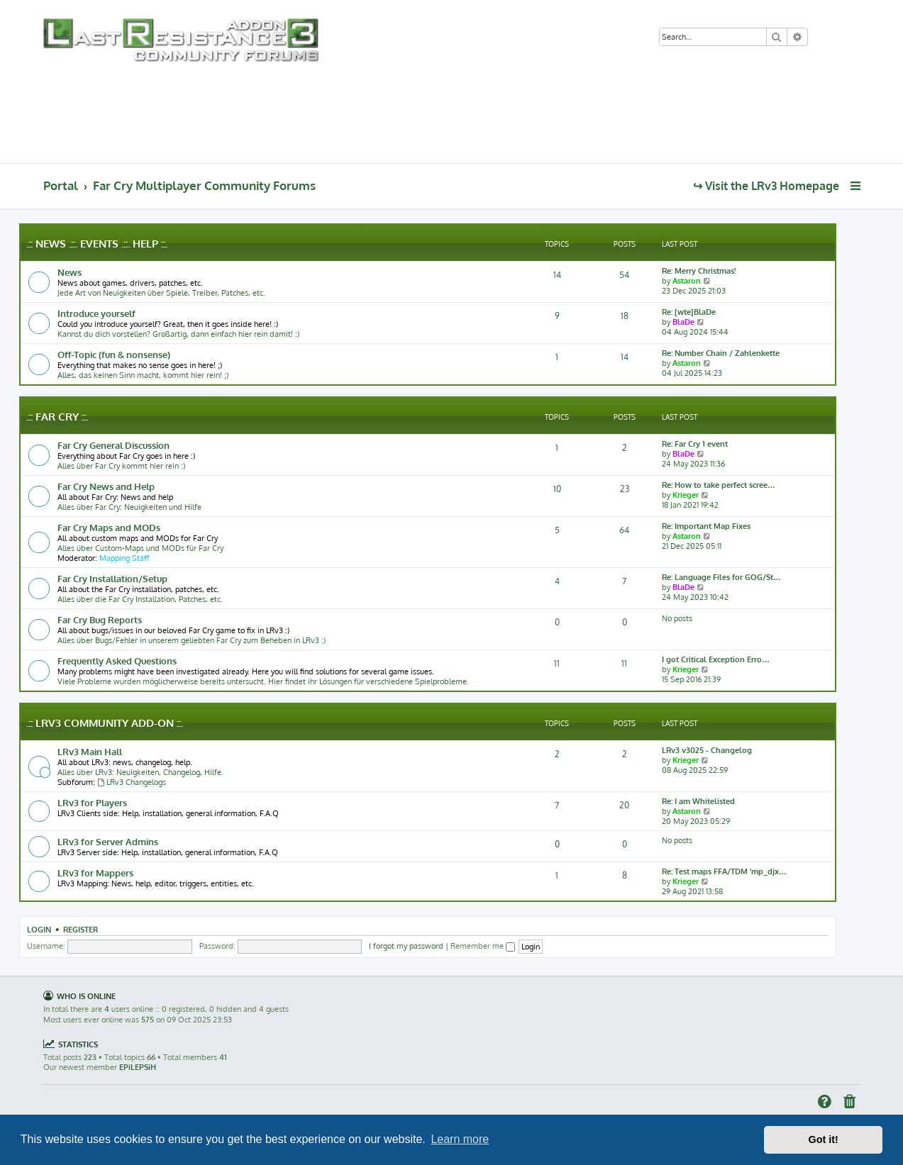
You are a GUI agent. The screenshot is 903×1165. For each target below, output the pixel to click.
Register (80, 929)
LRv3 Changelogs (131, 782)
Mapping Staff (124, 558)
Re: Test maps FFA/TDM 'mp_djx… (724, 871)
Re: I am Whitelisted (698, 801)
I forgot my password (406, 946)
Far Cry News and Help (106, 486)
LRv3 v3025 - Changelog (707, 750)
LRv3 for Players (92, 802)
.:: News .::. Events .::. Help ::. (96, 243)
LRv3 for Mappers (95, 872)
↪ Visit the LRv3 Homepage (766, 186)
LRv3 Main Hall (89, 751)
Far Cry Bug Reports (99, 619)
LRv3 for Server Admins (107, 841)
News (69, 272)
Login (39, 929)
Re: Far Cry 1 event (695, 444)
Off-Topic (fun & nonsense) (113, 354)
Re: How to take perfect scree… (718, 485)
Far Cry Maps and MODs (108, 527)
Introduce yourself (96, 313)
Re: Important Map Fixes (706, 526)
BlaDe (683, 322)
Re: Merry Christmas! (699, 271)
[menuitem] (825, 38)
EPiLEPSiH (137, 1067)
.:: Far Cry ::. (57, 416)
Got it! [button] (823, 1139)
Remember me (482, 946)
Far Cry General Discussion (113, 445)
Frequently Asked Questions (117, 660)
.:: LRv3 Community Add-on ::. (104, 723)
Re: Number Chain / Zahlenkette (721, 353)
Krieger (685, 495)
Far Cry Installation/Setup (112, 578)
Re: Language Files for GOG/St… (721, 577)
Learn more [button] (460, 1139)
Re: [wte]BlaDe (689, 312)
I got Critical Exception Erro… (716, 659)
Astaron (686, 281)
